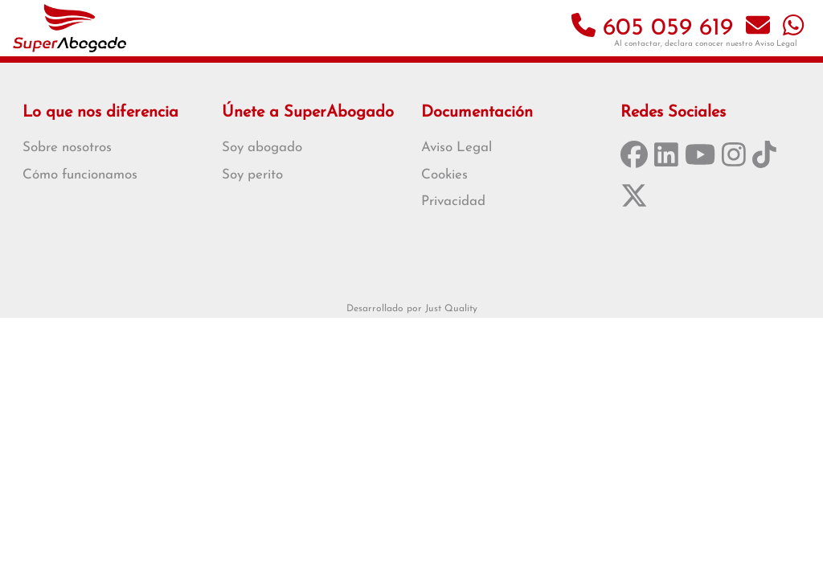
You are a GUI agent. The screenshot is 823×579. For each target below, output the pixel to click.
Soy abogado (262, 147)
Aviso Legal (776, 43)
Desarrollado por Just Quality (411, 309)
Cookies (444, 175)
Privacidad (453, 201)
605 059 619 (652, 28)
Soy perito (252, 175)
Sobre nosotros (67, 147)
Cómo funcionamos (80, 175)
